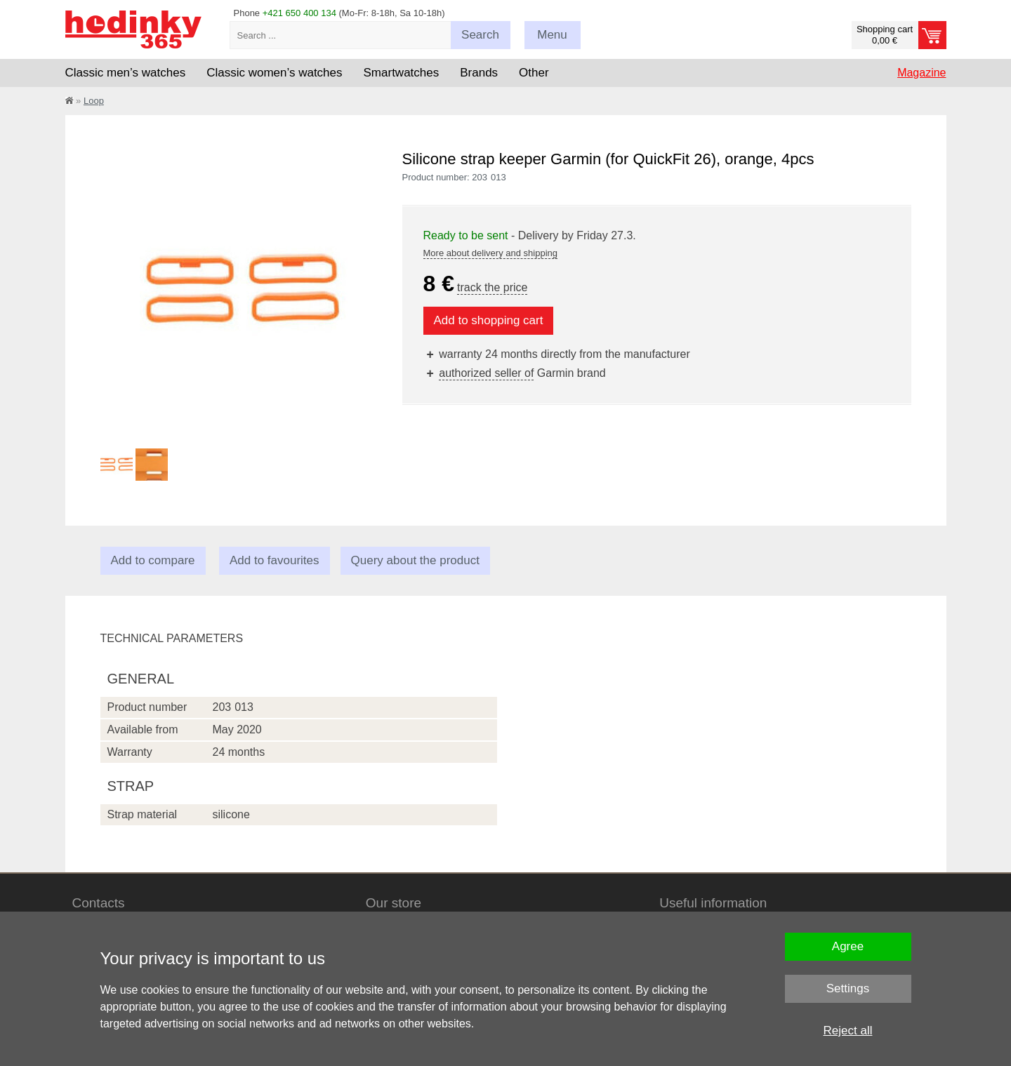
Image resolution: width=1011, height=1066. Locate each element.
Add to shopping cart (488, 320)
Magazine (921, 73)
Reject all (848, 1030)
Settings (847, 988)
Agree (848, 946)
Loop (94, 100)
